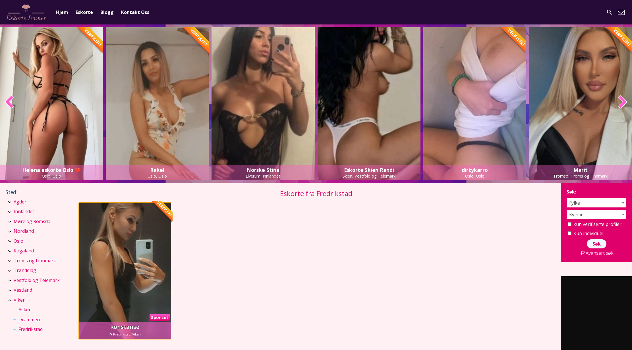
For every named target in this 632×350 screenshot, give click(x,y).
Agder (20, 202)
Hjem (62, 12)
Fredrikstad (30, 329)
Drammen (29, 319)
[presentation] (9, 102)
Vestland (23, 290)
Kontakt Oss (135, 12)
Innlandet (24, 211)
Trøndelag (25, 270)
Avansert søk (596, 253)
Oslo (18, 241)
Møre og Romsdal (32, 221)
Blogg (107, 12)
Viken (20, 300)
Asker (24, 309)
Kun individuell (586, 233)
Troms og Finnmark (35, 261)
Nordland (24, 231)
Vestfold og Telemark (37, 280)
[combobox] (596, 203)
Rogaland (24, 251)
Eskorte (84, 12)
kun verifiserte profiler (594, 224)
